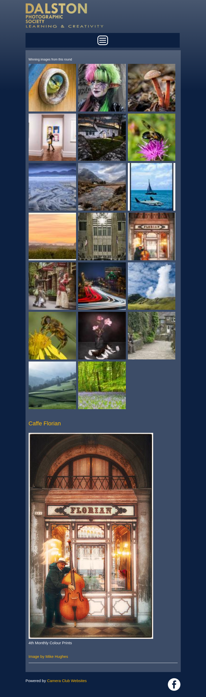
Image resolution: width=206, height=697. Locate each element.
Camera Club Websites (67, 680)
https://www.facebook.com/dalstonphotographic (174, 684)
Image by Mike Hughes (48, 656)
